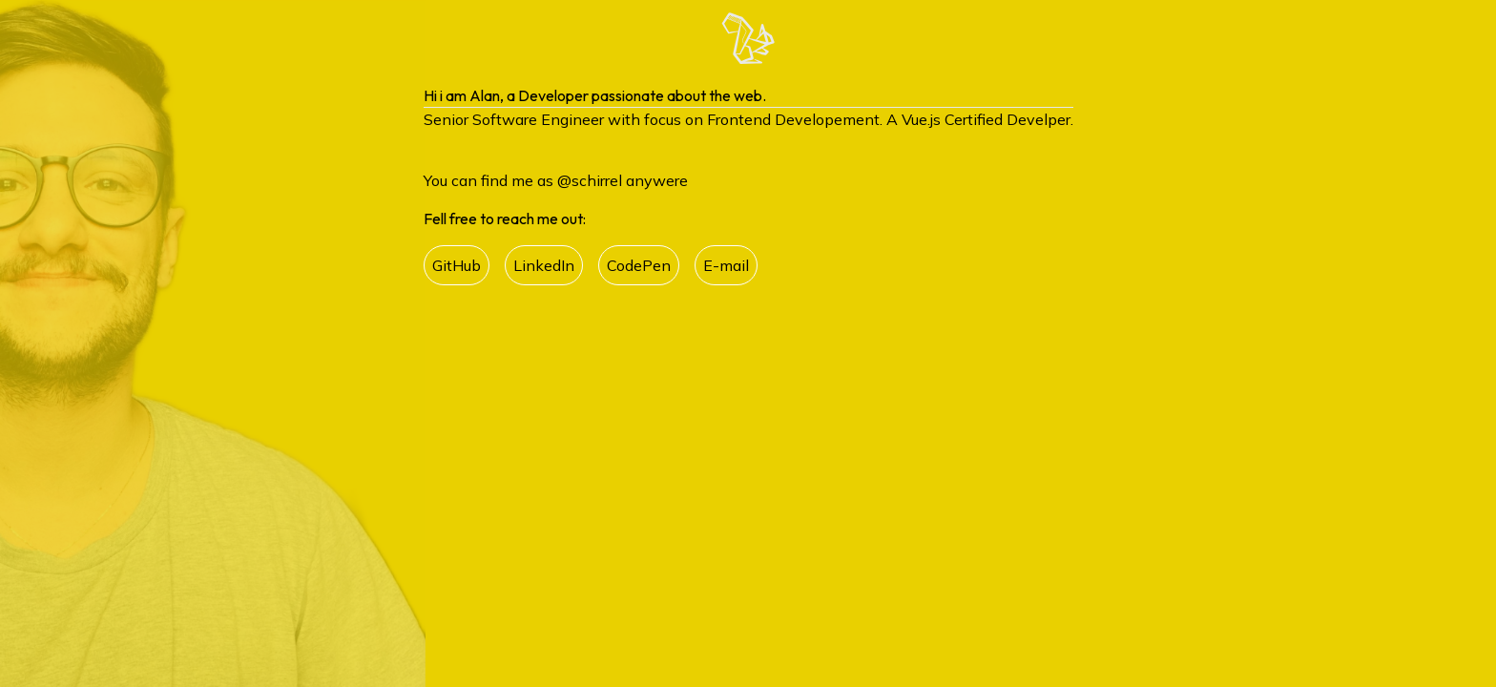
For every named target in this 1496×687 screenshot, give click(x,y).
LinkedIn (543, 265)
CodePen (639, 265)
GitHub (456, 265)
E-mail (726, 265)
